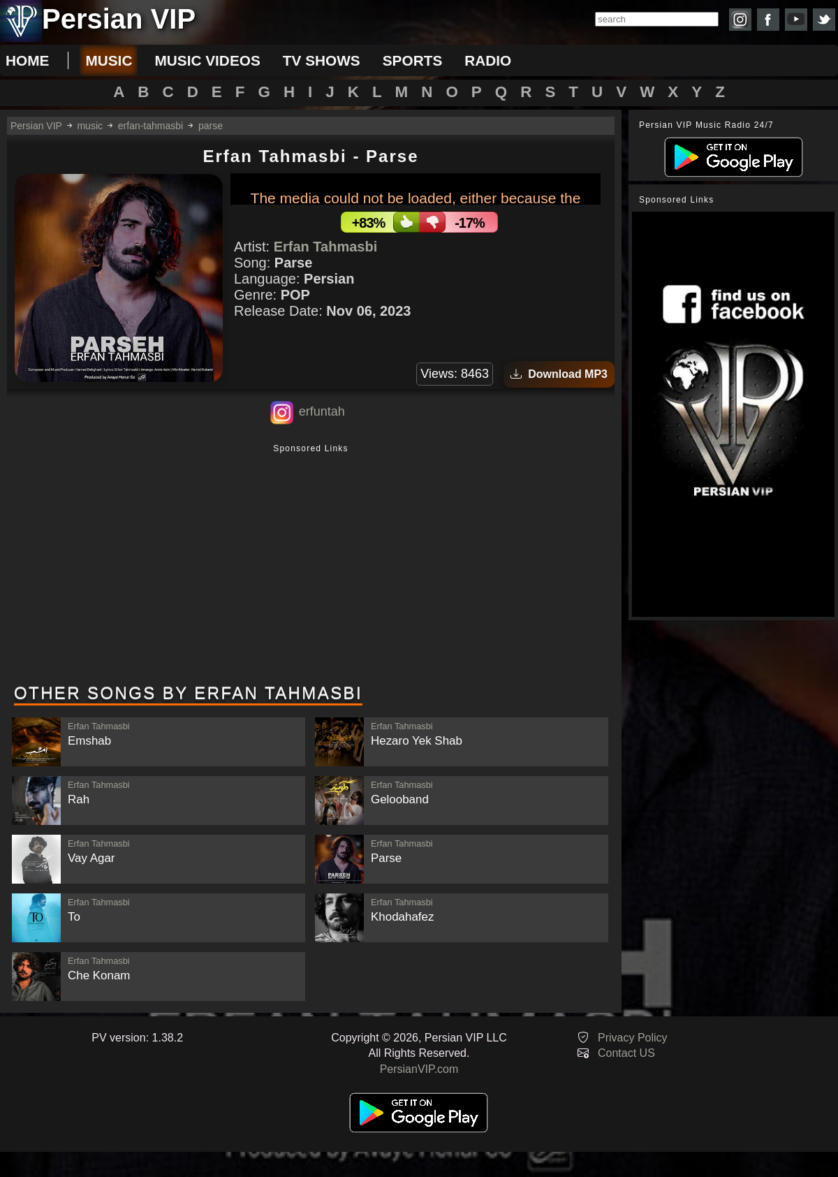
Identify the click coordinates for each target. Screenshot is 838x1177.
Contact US (626, 1053)
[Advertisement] (311, 565)
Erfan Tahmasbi (326, 246)
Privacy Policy (633, 1038)
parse (210, 125)
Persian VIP (36, 125)
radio (487, 60)
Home (27, 60)
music (108, 60)
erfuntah (322, 411)
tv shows (321, 60)
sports (413, 60)
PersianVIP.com (419, 1069)
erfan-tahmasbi (150, 125)
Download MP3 (559, 374)
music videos (207, 60)
